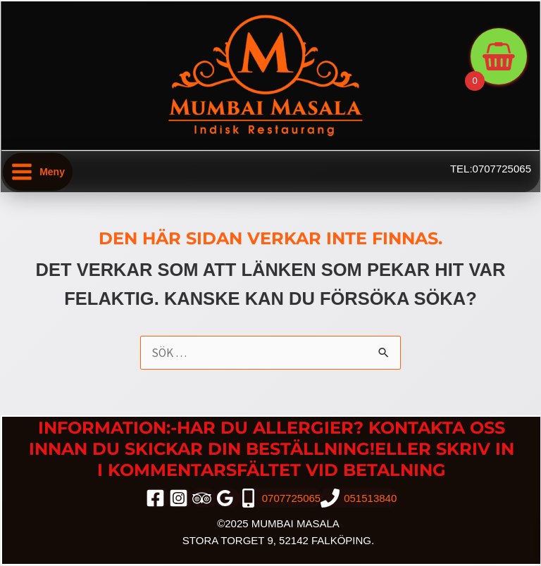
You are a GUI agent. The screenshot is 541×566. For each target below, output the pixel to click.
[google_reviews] (227, 498)
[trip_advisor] (204, 498)
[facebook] (157, 498)
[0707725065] (280, 498)
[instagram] (180, 498)
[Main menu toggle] (38, 172)
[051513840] (359, 498)
